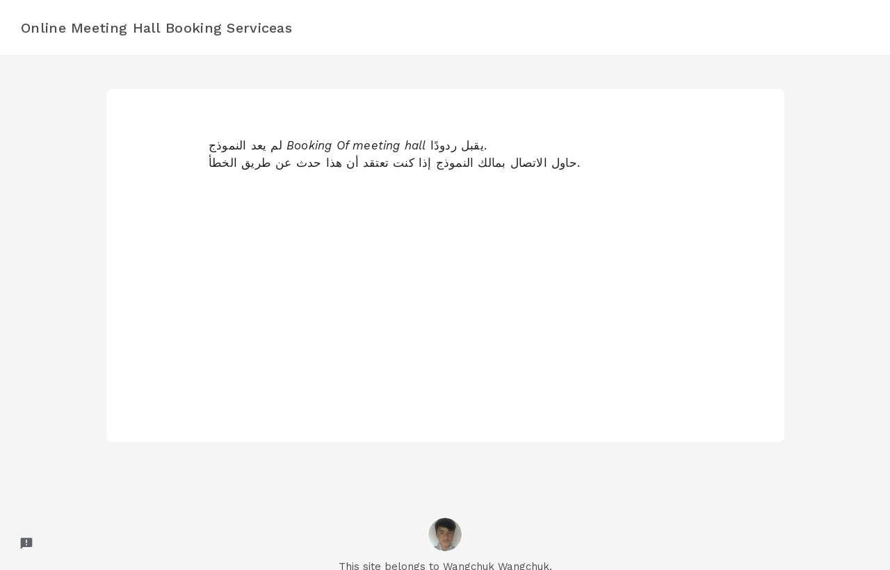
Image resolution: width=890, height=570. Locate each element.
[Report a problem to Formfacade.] (26, 543)
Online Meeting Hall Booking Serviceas (156, 27)
